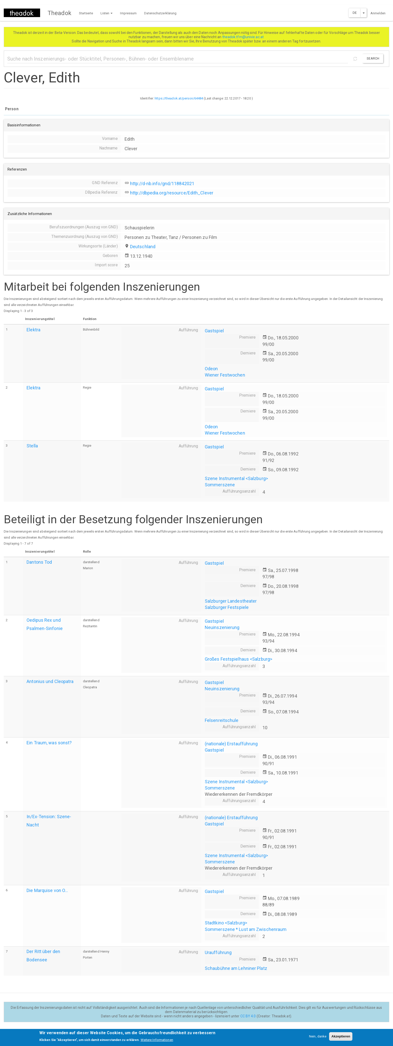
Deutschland (142, 246)
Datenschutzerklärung (160, 13)
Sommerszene (220, 484)
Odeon (211, 368)
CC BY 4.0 (248, 1016)
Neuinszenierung (222, 627)
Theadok (59, 13)
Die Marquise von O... (47, 890)
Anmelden (377, 13)
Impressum (128, 13)
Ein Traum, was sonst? (49, 742)
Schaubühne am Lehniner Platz (236, 968)
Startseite (86, 13)
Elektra (33, 329)
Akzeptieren (340, 1038)
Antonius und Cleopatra (50, 681)
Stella (32, 445)
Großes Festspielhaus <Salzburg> (238, 659)
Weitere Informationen (157, 1041)
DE (355, 13)
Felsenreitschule (222, 720)
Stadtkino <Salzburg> (226, 922)
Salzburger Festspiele (227, 607)
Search (373, 58)
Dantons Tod (39, 562)
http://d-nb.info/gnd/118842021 (162, 183)
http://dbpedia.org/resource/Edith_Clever (171, 192)
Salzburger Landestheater (231, 601)
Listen (107, 13)
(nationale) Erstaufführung (231, 743)
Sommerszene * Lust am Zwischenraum (245, 929)
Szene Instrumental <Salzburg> (236, 478)
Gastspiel (214, 330)
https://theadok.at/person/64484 (179, 98)
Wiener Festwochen (225, 375)
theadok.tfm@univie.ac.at (243, 37)
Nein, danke (317, 1038)
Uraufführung (218, 952)
